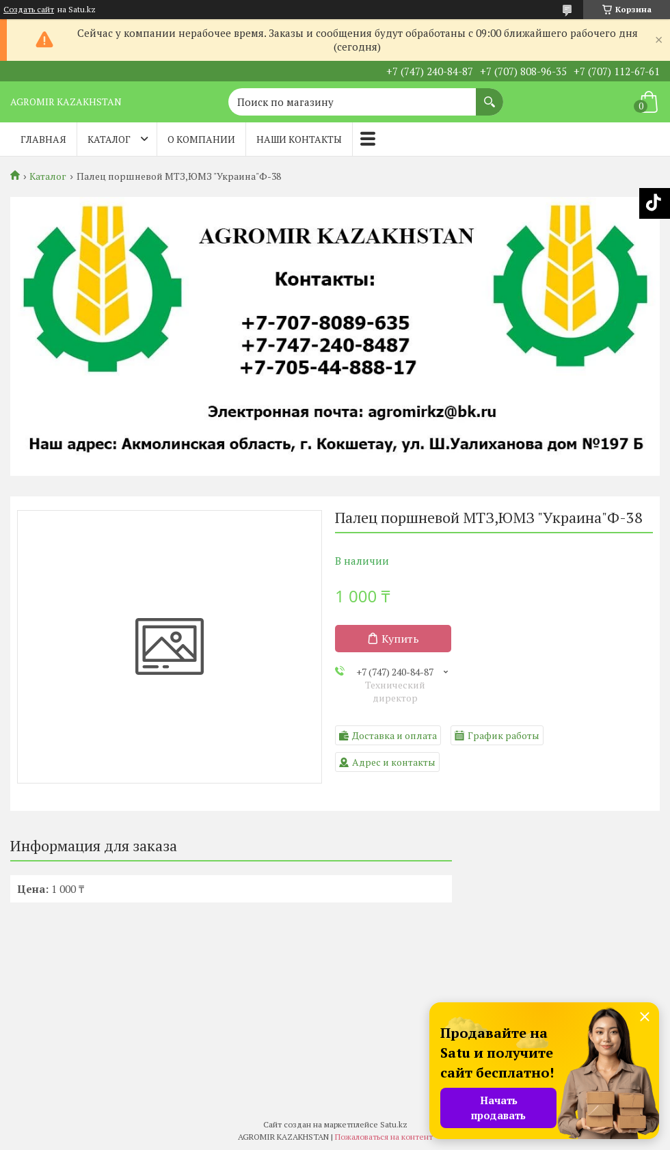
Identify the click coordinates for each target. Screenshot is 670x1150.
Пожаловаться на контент (384, 1137)
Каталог (109, 139)
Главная (43, 139)
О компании (201, 139)
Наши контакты (299, 139)
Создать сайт (28, 9)
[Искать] (489, 95)
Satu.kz (393, 1124)
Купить (400, 638)
